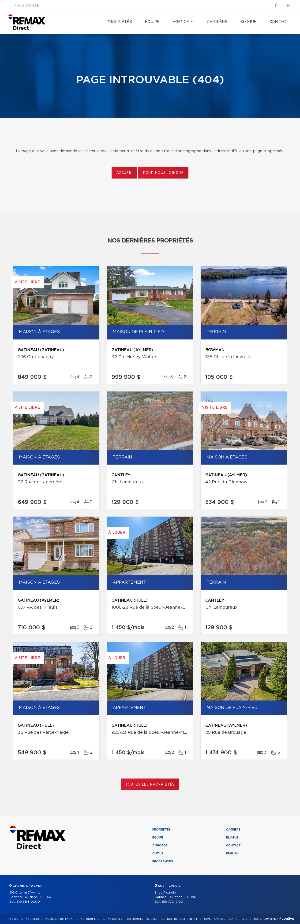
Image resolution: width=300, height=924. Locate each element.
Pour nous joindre (163, 173)
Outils (157, 853)
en (288, 5)
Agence (180, 22)
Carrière (217, 22)
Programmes (162, 861)
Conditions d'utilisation (221, 919)
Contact (278, 22)
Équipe (152, 22)
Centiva (286, 918)
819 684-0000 (28, 901)
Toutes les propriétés (150, 784)
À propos (160, 845)
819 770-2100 (172, 901)
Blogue (248, 22)
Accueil (124, 173)
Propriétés (119, 22)
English (232, 853)
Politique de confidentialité (181, 919)
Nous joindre (27, 5)
